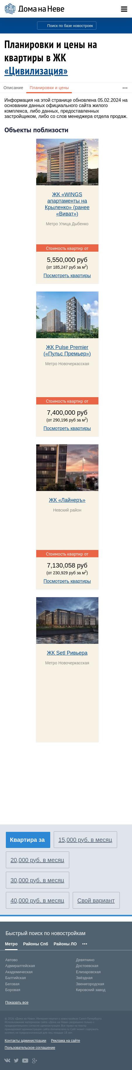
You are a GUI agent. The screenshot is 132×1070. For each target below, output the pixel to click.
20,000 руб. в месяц (37, 860)
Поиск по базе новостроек (70, 25)
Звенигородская (90, 984)
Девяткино (85, 960)
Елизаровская (88, 972)
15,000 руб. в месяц (85, 840)
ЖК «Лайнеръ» (67, 500)
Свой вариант (96, 900)
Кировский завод (90, 990)
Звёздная (84, 978)
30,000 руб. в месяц (37, 880)
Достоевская (87, 966)
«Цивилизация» (36, 70)
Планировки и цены (49, 87)
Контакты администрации (25, 1041)
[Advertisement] (48, 786)
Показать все (16, 1002)
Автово (11, 960)
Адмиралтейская (20, 966)
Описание (13, 87)
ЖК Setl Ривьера (67, 653)
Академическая (19, 972)
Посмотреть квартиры (67, 275)
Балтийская (15, 978)
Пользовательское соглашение (30, 1048)
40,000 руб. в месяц (37, 900)
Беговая (12, 984)
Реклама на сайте (65, 1041)
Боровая (12, 990)
